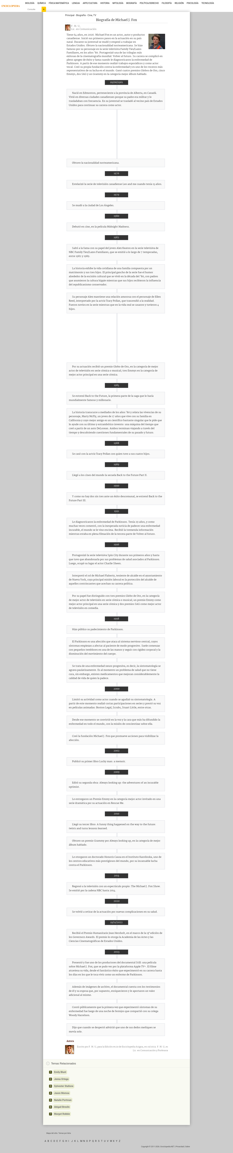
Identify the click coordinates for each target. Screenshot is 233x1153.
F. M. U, (75, 26)
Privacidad (180, 1147)
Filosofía (167, 3)
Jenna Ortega (61, 1079)
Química (41, 3)
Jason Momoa (61, 1093)
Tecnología (207, 3)
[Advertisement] (116, 134)
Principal (69, 15)
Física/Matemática (59, 3)
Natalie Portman (62, 1100)
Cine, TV (92, 15)
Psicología (192, 3)
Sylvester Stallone (63, 1086)
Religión (179, 3)
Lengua (76, 3)
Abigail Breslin (62, 1107)
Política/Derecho (149, 3)
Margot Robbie (62, 1114)
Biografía (131, 3)
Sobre (187, 1147)
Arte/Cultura (90, 3)
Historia (105, 3)
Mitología (117, 3)
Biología (29, 3)
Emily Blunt (60, 1072)
